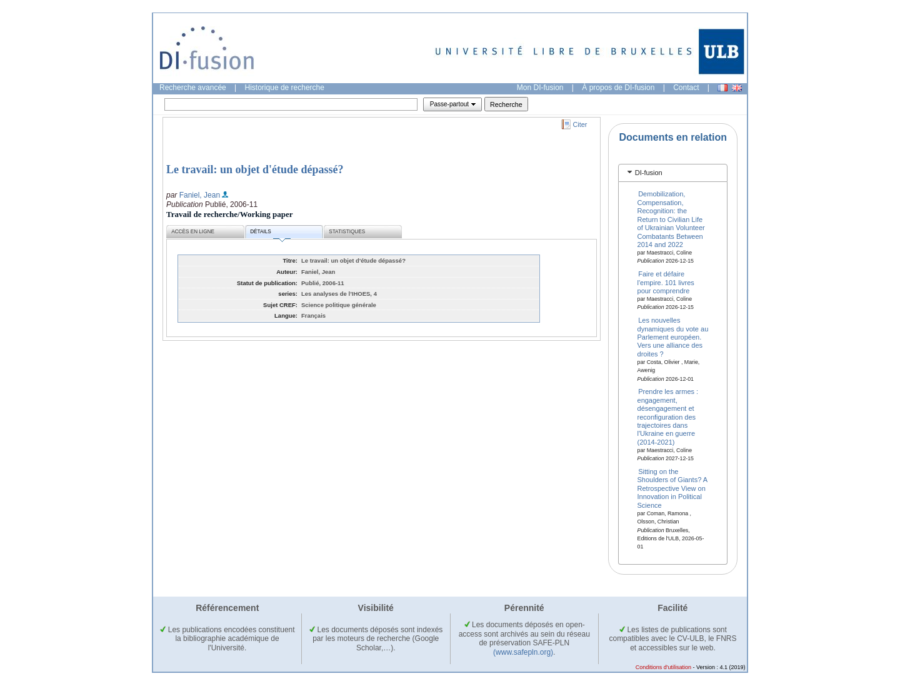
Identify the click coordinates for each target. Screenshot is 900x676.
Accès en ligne (192, 232)
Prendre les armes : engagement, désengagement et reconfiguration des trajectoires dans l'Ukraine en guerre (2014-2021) (668, 416)
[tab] (673, 173)
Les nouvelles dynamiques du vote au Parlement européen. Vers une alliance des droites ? (673, 337)
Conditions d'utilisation (663, 667)
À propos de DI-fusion (618, 87)
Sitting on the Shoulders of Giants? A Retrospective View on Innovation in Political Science (673, 488)
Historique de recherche (284, 87)
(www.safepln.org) (523, 652)
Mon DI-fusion (540, 87)
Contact (686, 87)
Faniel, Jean (199, 195)
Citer (580, 124)
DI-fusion (648, 172)
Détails (270, 233)
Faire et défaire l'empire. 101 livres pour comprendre (666, 282)
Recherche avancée (192, 87)
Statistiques (347, 232)
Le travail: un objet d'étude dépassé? (255, 169)
